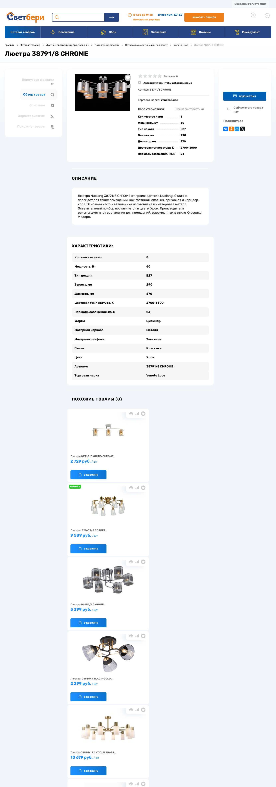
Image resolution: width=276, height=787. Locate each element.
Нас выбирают (75, 745)
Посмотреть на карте (217, 734)
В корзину (86, 470)
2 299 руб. (90, 533)
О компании (37, 4)
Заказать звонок (204, 17)
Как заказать (74, 758)
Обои (108, 32)
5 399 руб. (186, 459)
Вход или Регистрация (250, 4)
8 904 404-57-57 (170, 15)
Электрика (154, 32)
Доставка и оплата (110, 739)
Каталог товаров (23, 32)
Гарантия (72, 752)
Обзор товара (38, 95)
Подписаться (244, 96)
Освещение (62, 32)
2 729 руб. (90, 459)
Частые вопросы (76, 764)
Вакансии (148, 4)
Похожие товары (35, 127)
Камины (201, 32)
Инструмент (247, 32)
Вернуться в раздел (38, 82)
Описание (41, 105)
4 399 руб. (138, 607)
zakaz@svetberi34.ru (217, 756)
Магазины (12, 4)
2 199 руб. (186, 533)
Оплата (83, 4)
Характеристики (36, 116)
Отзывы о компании (142, 739)
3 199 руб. (90, 607)
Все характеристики (190, 109)
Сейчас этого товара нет (248, 110)
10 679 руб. (138, 533)
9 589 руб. (138, 459)
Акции (102, 4)
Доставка (62, 4)
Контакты (124, 4)
